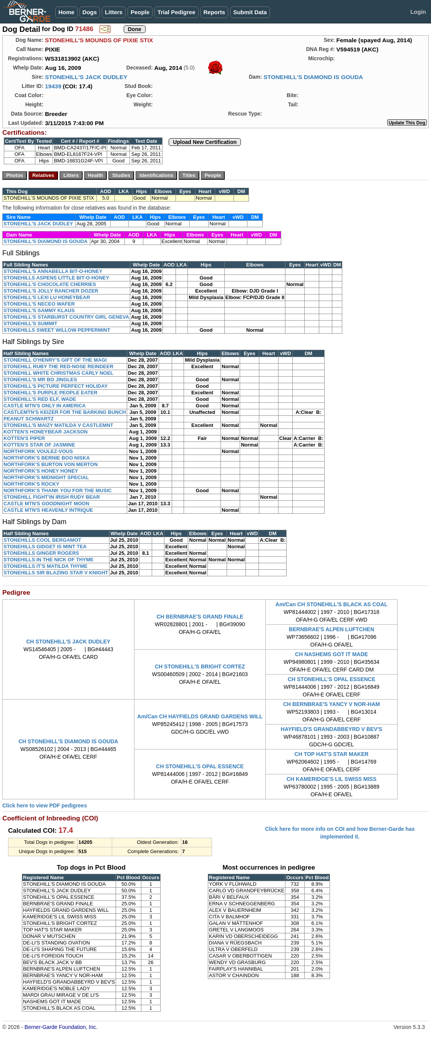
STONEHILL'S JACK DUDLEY (86, 77)
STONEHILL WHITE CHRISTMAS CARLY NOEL (58, 373)
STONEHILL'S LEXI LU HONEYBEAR (46, 297)
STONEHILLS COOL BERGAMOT (42, 540)
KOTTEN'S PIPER (24, 438)
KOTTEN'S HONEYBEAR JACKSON (45, 432)
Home (66, 12)
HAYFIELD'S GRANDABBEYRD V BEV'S (331, 729)
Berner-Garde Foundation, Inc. (61, 1027)
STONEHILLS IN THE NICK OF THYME (48, 559)
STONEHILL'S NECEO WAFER (39, 304)
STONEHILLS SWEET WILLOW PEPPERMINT (56, 330)
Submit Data (250, 12)
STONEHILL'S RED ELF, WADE (39, 399)
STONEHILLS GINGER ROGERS (41, 553)
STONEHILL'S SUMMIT (30, 323)
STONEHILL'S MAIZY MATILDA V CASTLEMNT (58, 425)
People (140, 12)
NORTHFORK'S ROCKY (31, 484)
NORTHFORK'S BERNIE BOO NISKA (46, 458)
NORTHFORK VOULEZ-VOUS (38, 451)
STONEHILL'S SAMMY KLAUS (39, 310)
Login (418, 11)
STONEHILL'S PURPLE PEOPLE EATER (50, 392)
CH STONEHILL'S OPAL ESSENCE (331, 679)
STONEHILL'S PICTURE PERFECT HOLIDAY (55, 386)
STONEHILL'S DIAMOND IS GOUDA (313, 77)
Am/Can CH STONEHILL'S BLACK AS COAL (331, 604)
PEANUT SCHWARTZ (28, 419)
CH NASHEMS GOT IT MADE (331, 654)
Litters (114, 12)
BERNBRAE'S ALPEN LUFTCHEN (331, 629)
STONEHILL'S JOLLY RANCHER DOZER (50, 291)
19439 (53, 86)
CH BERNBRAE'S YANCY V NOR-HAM (331, 704)
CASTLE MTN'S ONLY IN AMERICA (44, 406)
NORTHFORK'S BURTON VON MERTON (50, 464)
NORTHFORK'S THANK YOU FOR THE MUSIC (57, 490)
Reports (214, 12)
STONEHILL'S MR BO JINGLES (40, 379)
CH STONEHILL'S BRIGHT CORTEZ (200, 666)
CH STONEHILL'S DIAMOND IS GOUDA (68, 741)
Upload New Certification (205, 142)
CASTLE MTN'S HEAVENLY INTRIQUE (48, 510)
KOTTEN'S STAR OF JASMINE (39, 445)
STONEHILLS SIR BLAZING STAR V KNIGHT (55, 573)
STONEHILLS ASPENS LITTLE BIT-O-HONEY (56, 278)
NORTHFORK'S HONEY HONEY (40, 471)
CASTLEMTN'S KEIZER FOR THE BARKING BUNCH (64, 412)
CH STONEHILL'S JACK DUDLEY (68, 641)
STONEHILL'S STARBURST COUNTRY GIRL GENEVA (66, 317)
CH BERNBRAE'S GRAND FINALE (200, 617)
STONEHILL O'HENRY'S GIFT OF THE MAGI (55, 360)
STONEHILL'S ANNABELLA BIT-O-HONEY (53, 271)
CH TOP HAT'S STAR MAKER (332, 754)
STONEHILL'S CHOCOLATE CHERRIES (49, 284)
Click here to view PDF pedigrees (44, 805)
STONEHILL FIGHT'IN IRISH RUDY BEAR (51, 497)
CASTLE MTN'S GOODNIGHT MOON (46, 503)
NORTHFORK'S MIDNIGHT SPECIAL (46, 477)
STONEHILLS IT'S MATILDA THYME (45, 566)
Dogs (90, 12)
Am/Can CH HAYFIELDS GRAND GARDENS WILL (199, 716)
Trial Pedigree (176, 12)
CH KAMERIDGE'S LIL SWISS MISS (331, 779)
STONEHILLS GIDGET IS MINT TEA (44, 546)
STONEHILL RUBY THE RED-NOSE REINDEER (58, 366)
